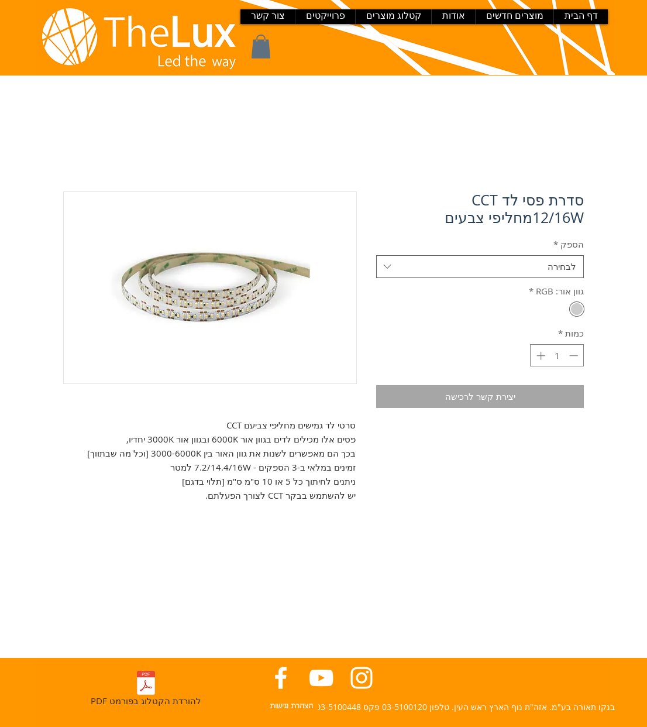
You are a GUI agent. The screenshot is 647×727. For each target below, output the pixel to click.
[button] (261, 47)
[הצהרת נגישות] (291, 706)
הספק (568, 244)
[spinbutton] (557, 355)
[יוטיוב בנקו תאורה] (321, 677)
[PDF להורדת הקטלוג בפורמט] (145, 690)
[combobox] (480, 266)
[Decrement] (575, 355)
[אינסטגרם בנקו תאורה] (361, 677)
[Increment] (540, 355)
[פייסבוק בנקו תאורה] (280, 677)
